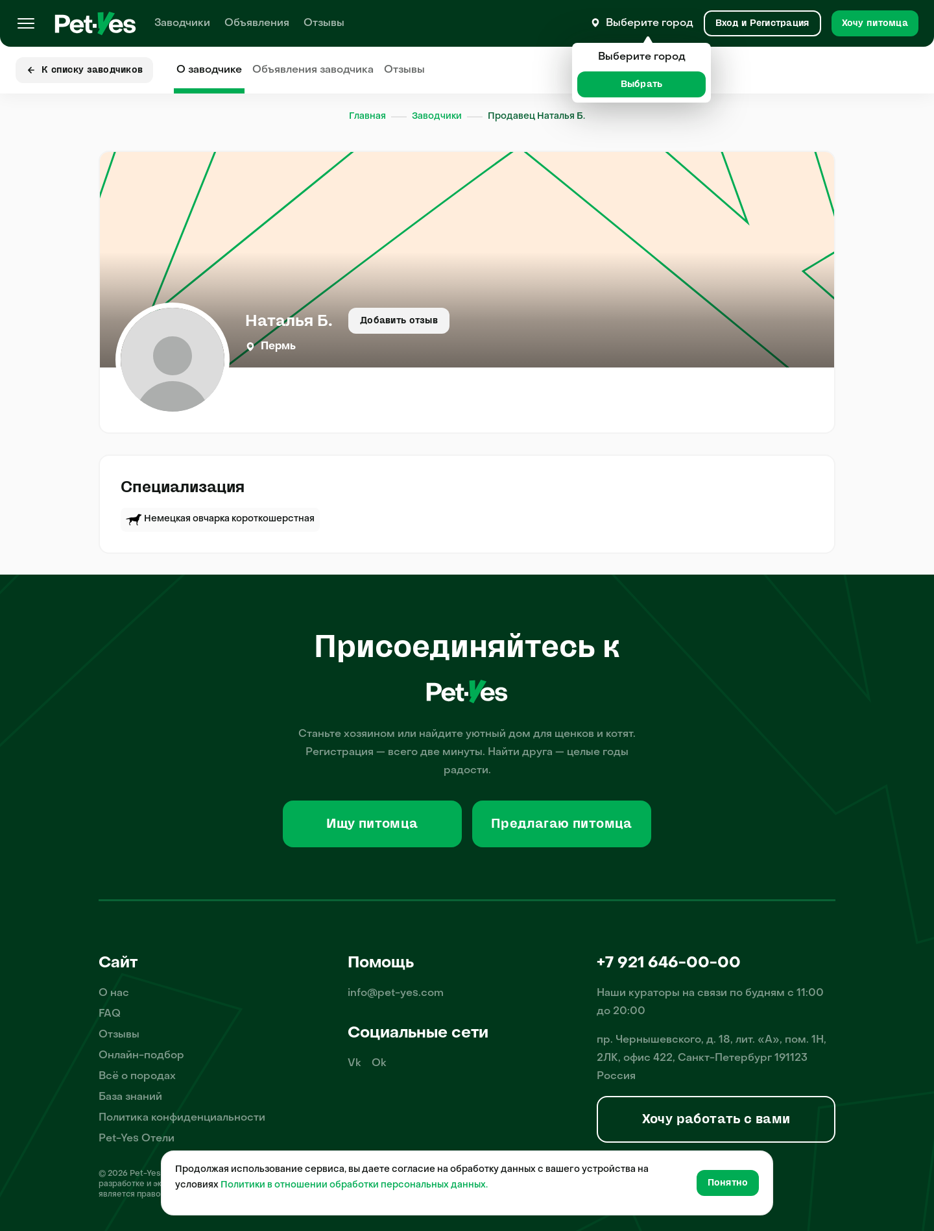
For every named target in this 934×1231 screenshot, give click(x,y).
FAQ (110, 1014)
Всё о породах (137, 1076)
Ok (379, 1063)
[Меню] (26, 23)
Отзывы (324, 23)
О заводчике (209, 70)
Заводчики (182, 23)
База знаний (130, 1097)
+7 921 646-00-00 (669, 963)
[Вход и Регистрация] (762, 23)
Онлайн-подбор (141, 1056)
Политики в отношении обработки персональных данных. (354, 1185)
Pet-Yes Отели (136, 1139)
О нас (114, 993)
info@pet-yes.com (396, 993)
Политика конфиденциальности (182, 1118)
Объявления (256, 23)
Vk (354, 1063)
